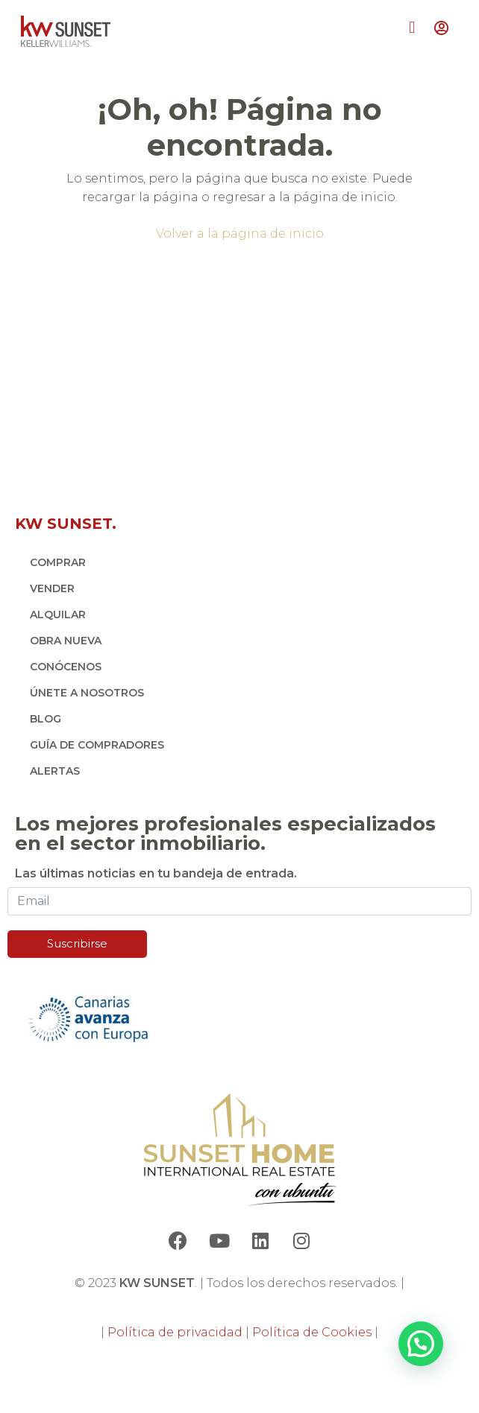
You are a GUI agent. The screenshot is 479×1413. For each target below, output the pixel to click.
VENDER (52, 588)
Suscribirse (77, 943)
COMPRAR (58, 562)
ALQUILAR (58, 614)
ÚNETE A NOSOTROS (87, 692)
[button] (412, 27)
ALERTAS (55, 771)
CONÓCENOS (65, 666)
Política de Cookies (312, 1332)
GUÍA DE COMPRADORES (97, 745)
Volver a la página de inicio (240, 233)
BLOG (45, 718)
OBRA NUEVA (65, 640)
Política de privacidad (174, 1332)
